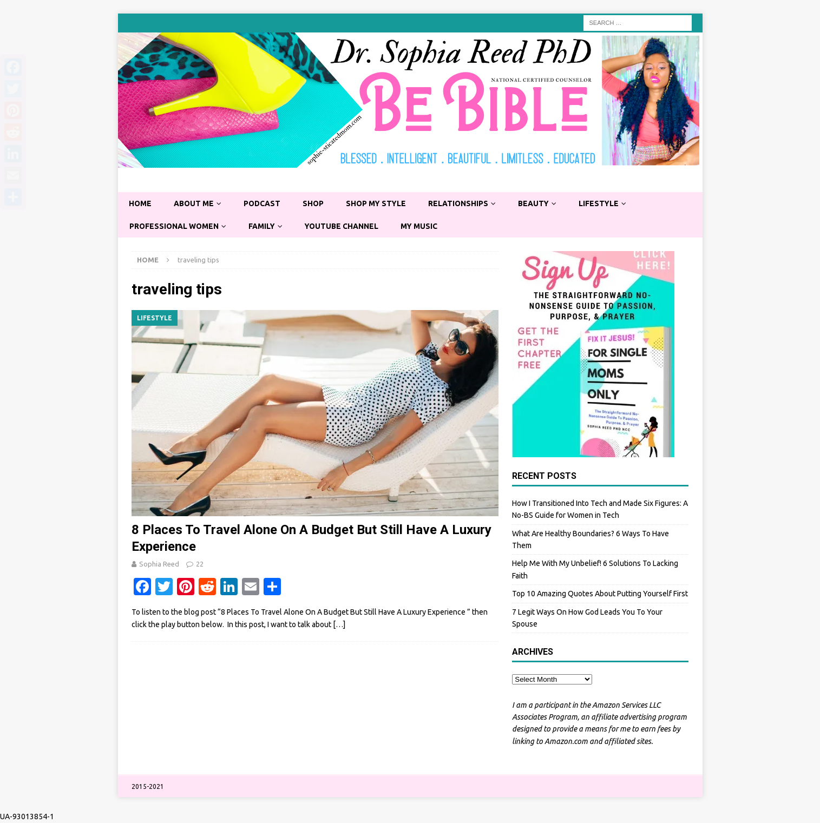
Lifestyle (605, 203)
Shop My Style (379, 203)
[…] (339, 625)
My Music (423, 226)
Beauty (539, 203)
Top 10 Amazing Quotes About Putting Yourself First (600, 594)
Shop (315, 203)
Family (263, 226)
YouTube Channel (344, 226)
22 (200, 564)
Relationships (462, 203)
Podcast (264, 203)
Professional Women (174, 226)
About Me (194, 203)
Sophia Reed (159, 564)
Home (140, 203)
